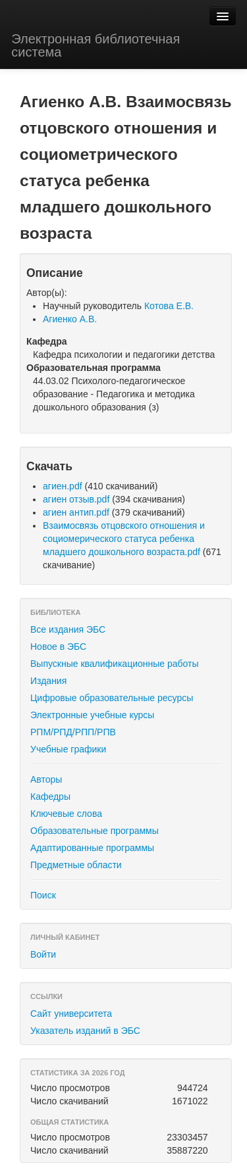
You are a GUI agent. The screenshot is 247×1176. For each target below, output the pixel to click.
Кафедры (50, 796)
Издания (48, 680)
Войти (43, 954)
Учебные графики (68, 749)
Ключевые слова (66, 813)
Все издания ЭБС (67, 629)
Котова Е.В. (169, 306)
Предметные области (76, 865)
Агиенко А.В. (70, 319)
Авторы (46, 779)
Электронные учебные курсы (92, 715)
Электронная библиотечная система (95, 45)
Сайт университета (71, 1013)
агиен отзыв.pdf (76, 499)
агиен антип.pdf (76, 512)
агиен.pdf (62, 486)
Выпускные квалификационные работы (114, 663)
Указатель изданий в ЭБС (85, 1030)
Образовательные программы (94, 830)
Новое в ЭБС (58, 646)
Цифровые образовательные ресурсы (111, 698)
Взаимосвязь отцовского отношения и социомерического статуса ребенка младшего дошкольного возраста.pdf (124, 538)
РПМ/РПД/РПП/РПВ (73, 732)
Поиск (43, 895)
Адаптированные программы (92, 848)
